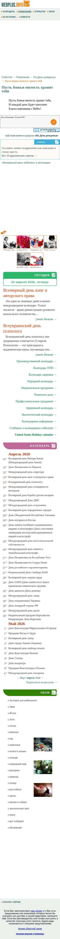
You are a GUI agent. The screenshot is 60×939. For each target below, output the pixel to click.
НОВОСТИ (25, 17)
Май (38, 677)
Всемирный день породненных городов (29, 510)
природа (13, 776)
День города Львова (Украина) (25, 643)
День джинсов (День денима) (24, 590)
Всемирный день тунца (21, 638)
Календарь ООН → (45, 368)
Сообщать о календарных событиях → (33, 428)
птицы (12, 783)
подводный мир (17, 764)
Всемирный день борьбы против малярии (31, 495)
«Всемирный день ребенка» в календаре (26, 162)
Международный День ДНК (23, 500)
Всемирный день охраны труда (25, 577)
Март (22, 677)
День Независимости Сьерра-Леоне (27, 562)
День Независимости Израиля (24, 467)
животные (14, 745)
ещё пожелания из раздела (31, 135)
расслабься (14, 789)
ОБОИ (51, 11)
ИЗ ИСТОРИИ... (9, 17)
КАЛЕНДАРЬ (8, 11)
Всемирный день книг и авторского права (31, 477)
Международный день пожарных (26, 673)
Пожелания (22, 77)
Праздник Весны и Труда (22, 633)
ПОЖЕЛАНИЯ (24, 11)
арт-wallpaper (16, 821)
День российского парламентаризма (28, 567)
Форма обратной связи (30, 928)
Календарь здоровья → (43, 374)
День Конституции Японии (23, 653)
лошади (13, 757)
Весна (12, 713)
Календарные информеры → (39, 421)
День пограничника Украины (24, 600)
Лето (11, 719)
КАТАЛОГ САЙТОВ (11, 902)
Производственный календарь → (36, 361)
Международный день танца (23, 595)
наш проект (37, 911)
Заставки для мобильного (22, 700)
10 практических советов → (21, 155)
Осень (12, 725)
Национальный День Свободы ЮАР (28, 572)
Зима (11, 706)
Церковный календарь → (41, 408)
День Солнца (15, 658)
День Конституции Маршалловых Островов (32, 628)
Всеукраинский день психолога (25, 482)
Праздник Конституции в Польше (26, 668)
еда (10, 738)
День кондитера (17, 663)
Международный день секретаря (26, 472)
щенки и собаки (17, 802)
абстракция (15, 827)
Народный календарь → (42, 381)
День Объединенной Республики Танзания (31, 515)
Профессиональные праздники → (36, 401)
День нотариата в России (22, 520)
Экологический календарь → (39, 414)
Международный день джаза (24, 610)
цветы (12, 795)
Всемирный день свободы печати (26, 648)
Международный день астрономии (27, 505)
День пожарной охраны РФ (23, 605)
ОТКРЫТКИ (39, 11)
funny (11, 814)
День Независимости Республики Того (29, 557)
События (7, 77)
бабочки (13, 732)
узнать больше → (46, 319)
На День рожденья (44, 77)
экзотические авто (18, 808)
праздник (14, 770)
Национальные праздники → (39, 388)
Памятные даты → (45, 394)
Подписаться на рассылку (41, 682)
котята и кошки (17, 751)
